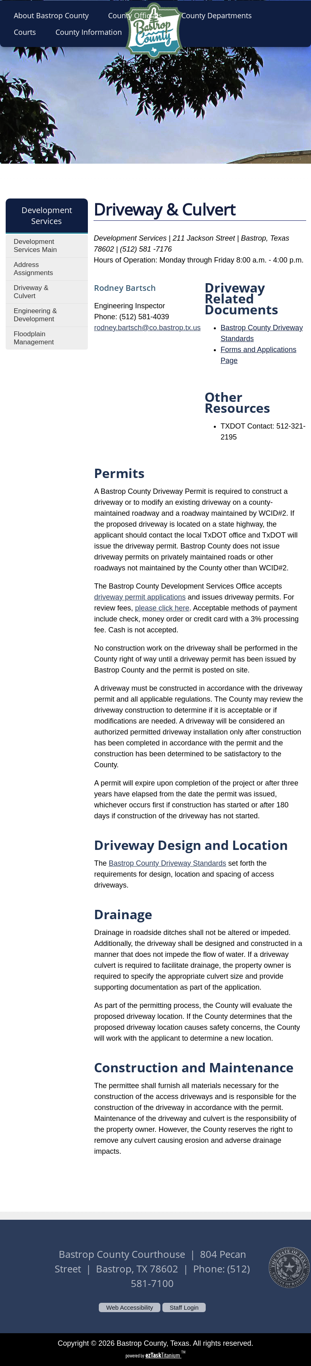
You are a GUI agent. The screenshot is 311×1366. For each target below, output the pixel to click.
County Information (91, 32)
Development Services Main (35, 246)
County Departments (219, 15)
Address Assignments (33, 269)
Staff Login (184, 1307)
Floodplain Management (34, 338)
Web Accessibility (129, 1307)
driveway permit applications (139, 597)
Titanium (163, 1355)
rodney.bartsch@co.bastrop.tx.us (147, 328)
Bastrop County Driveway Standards (167, 863)
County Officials (137, 15)
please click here (162, 608)
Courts (27, 32)
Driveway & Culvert (31, 292)
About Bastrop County (54, 15)
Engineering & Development (35, 315)
